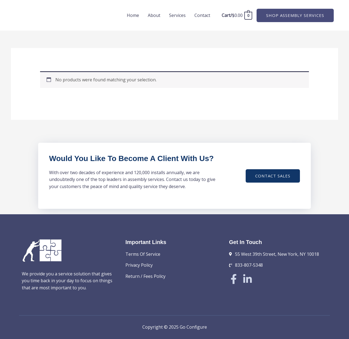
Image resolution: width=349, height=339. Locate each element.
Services (177, 15)
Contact (202, 15)
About (154, 15)
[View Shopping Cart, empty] (236, 15)
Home (133, 15)
